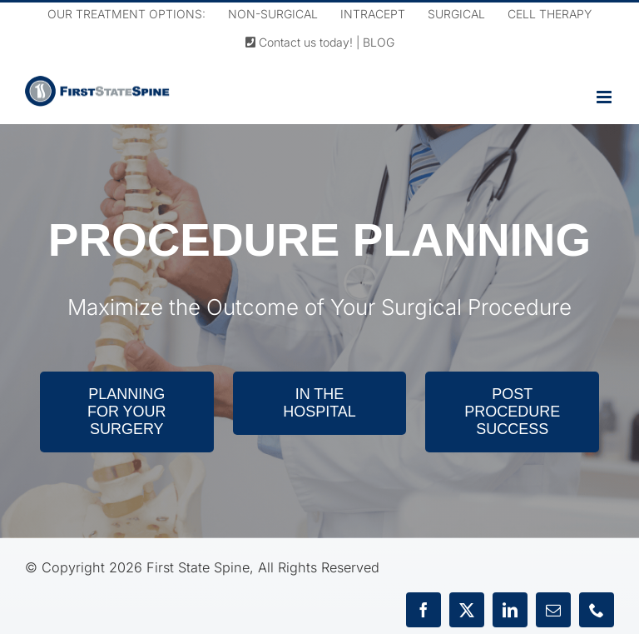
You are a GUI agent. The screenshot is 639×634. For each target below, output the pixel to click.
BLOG (378, 42)
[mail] (553, 609)
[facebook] (423, 609)
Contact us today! (299, 42)
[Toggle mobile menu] (605, 97)
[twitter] (466, 609)
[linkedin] (510, 609)
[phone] (596, 609)
